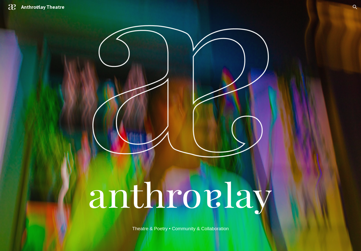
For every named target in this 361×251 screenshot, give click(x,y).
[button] (355, 7)
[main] (180, 228)
